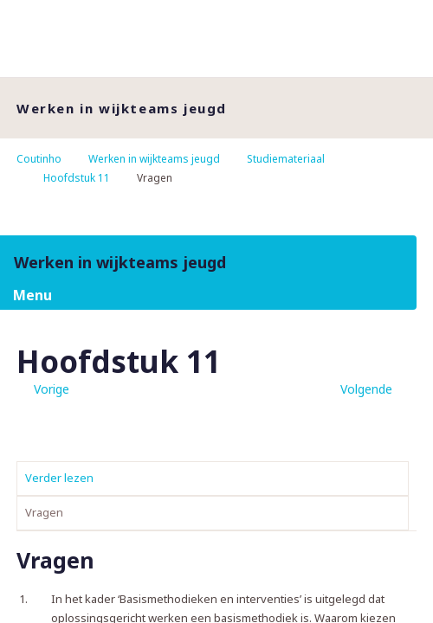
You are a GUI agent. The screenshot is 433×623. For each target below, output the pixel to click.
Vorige (51, 389)
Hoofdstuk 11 (76, 177)
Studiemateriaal (286, 158)
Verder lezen (59, 477)
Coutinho (38, 158)
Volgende (366, 389)
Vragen (44, 512)
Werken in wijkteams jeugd (154, 158)
